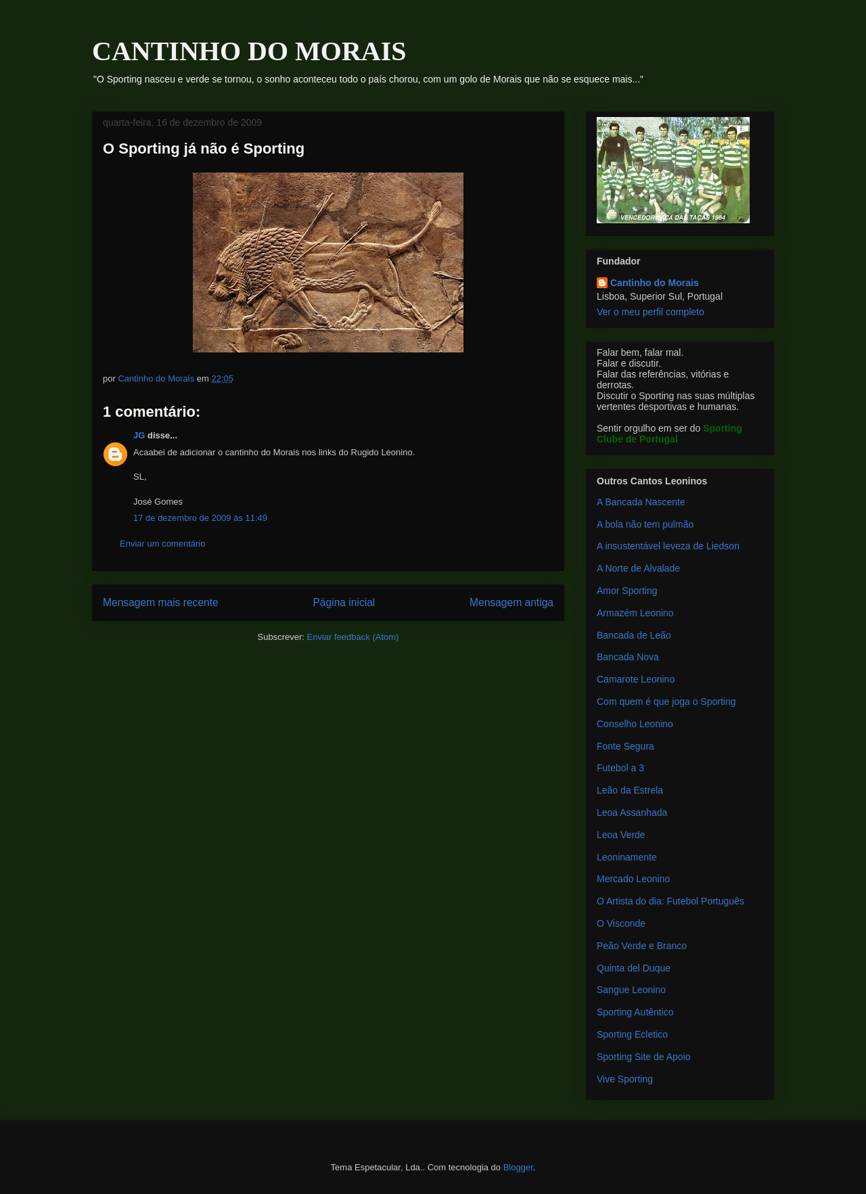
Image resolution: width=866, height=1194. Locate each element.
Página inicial (344, 602)
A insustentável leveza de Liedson (668, 546)
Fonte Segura (625, 746)
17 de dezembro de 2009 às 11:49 (200, 518)
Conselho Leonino (635, 723)
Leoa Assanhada (632, 812)
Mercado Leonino (633, 878)
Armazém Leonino (635, 612)
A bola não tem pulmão (645, 524)
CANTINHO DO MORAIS (249, 51)
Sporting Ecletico (632, 1034)
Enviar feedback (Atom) (353, 637)
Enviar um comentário (162, 543)
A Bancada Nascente (641, 502)
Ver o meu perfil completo (650, 311)
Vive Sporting (625, 1079)
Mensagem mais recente (161, 602)
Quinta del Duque (633, 968)
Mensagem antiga (511, 602)
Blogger (518, 1167)
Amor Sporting (627, 590)
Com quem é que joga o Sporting (666, 701)
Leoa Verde (621, 834)
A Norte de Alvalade (638, 568)
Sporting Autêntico (635, 1012)
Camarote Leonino (636, 679)
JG (139, 435)
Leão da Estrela (630, 790)
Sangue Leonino (631, 989)
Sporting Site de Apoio (644, 1056)
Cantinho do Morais (654, 282)
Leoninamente (627, 857)
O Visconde (621, 923)
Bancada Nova (628, 656)
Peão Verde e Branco (642, 945)
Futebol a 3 (620, 767)
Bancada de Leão (634, 635)
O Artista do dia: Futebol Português (670, 901)
